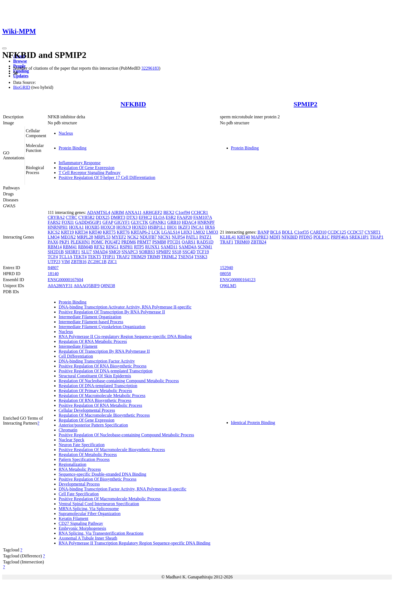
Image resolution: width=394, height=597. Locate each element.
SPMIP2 (305, 104)
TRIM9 (153, 256)
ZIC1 (112, 261)
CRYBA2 (56, 217)
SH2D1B (56, 251)
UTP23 (54, 261)
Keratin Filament (73, 518)
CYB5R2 (86, 217)
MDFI (275, 237)
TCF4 (53, 256)
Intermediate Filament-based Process (91, 321)
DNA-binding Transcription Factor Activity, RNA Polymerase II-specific (122, 489)
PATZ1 (205, 237)
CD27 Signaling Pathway (81, 523)
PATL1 (192, 237)
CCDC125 (337, 232)
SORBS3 (147, 251)
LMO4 (54, 237)
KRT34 (81, 232)
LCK (155, 232)
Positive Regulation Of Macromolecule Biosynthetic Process (112, 449)
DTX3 (132, 217)
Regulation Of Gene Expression (86, 167)
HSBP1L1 (157, 227)
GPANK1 (157, 222)
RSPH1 (126, 247)
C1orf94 (182, 212)
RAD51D (205, 242)
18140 (53, 273)
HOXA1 (76, 227)
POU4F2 (112, 242)
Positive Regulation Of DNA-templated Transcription (105, 371)
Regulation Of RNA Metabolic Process (93, 341)
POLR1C (321, 237)
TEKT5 (94, 256)
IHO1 (172, 227)
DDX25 (103, 217)
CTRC (71, 217)
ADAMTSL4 (98, 212)
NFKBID (133, 104)
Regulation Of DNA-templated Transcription (98, 385)
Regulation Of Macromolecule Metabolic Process (102, 395)
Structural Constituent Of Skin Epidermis (95, 376)
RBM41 (70, 247)
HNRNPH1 (58, 227)
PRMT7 (144, 242)
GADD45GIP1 (88, 222)
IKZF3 (184, 227)
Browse (20, 61)
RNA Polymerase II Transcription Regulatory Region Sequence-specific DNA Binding (134, 543)
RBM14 (55, 247)
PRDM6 (128, 242)
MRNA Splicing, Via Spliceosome (89, 508)
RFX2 (99, 247)
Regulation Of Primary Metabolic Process (95, 390)
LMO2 (199, 232)
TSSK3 (200, 256)
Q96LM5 (228, 285)
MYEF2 (119, 237)
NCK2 (132, 237)
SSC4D (188, 251)
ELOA (159, 217)
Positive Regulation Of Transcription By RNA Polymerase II (112, 312)
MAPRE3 (259, 237)
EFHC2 (145, 217)
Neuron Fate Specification (82, 444)
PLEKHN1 (80, 242)
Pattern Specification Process (84, 459)
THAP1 (377, 237)
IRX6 (210, 227)
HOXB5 (92, 227)
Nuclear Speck (71, 439)
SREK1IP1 (359, 237)
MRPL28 (85, 237)
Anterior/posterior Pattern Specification (93, 425)
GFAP (107, 222)
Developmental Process (79, 484)
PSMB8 (159, 242)
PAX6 (53, 242)
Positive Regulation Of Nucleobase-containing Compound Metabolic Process (126, 435)
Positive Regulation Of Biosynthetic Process (97, 479)
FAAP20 (184, 217)
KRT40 (95, 232)
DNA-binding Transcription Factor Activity (97, 361)
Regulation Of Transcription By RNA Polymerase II (104, 351)
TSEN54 (185, 256)
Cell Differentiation (76, 356)
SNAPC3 (129, 251)
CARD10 (318, 232)
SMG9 (114, 251)
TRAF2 (123, 256)
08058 (225, 273)
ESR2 (171, 217)
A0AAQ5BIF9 (87, 285)
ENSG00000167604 (65, 279)
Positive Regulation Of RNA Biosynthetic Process (102, 366)
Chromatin (68, 430)
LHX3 (186, 232)
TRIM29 (138, 256)
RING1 (112, 247)
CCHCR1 (199, 212)
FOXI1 (68, 222)
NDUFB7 (148, 237)
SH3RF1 (72, 251)
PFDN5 (305, 237)
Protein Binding (72, 148)
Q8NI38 (108, 285)
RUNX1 (152, 247)
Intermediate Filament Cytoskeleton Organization (102, 326)
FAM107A (202, 217)
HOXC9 (123, 227)
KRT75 (109, 232)
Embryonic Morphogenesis (82, 528)
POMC (97, 242)
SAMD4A (187, 247)
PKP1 (64, 242)
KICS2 (54, 232)
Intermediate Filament (78, 346)
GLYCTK (139, 222)
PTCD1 (174, 242)
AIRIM (117, 212)
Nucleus (66, 133)
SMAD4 (100, 251)
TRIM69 (242, 242)
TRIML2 (169, 256)
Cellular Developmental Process (87, 410)
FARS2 (54, 222)
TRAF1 (226, 242)
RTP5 (139, 247)
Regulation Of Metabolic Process (88, 454)
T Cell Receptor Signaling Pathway (89, 172)
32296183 (150, 68)
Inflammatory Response (79, 162)
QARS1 (189, 242)
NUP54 (178, 237)
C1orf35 (301, 232)
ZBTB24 (258, 242)
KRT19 (67, 232)
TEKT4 (80, 256)
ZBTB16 (78, 261)
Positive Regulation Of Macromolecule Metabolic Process (110, 498)
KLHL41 (228, 237)
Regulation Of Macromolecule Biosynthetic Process (104, 415)
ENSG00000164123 (238, 279)
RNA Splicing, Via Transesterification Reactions (101, 533)
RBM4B (85, 247)
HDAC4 (189, 222)
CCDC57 (355, 232)
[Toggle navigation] (4, 48)
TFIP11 (108, 256)
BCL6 (275, 232)
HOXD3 (139, 227)
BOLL (287, 232)
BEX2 (168, 212)
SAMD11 (169, 247)
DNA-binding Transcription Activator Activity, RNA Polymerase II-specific (125, 307)
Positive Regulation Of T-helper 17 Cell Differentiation (107, 177)
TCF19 (202, 251)
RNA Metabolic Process (80, 469)
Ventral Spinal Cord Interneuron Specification (99, 503)
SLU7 (86, 251)
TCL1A (65, 256)
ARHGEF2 (152, 212)
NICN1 (164, 237)
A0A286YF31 (60, 285)
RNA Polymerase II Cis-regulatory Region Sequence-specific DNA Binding (125, 336)
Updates (20, 75)
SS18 (176, 251)
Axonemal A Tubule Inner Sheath (88, 538)
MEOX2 (68, 237)
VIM (65, 261)
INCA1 (197, 227)
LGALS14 (170, 232)
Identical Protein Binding (253, 422)
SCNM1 (205, 247)
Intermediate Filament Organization (90, 316)
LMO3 (212, 232)
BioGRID (21, 87)
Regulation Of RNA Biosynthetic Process (95, 400)
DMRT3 (118, 217)
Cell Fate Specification (79, 494)
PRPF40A (339, 237)
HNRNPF (206, 222)
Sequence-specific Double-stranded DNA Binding (102, 474)
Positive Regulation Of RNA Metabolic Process (100, 405)
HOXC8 (108, 227)
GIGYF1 (122, 222)
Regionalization (72, 464)
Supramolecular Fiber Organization (89, 513)
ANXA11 (133, 212)
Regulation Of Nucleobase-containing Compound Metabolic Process (119, 380)
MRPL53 (102, 237)
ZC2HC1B (97, 261)
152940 (226, 267)
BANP (263, 232)
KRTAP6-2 (140, 232)
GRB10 (174, 222)
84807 (53, 267)
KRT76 (123, 232)
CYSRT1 (372, 232)
